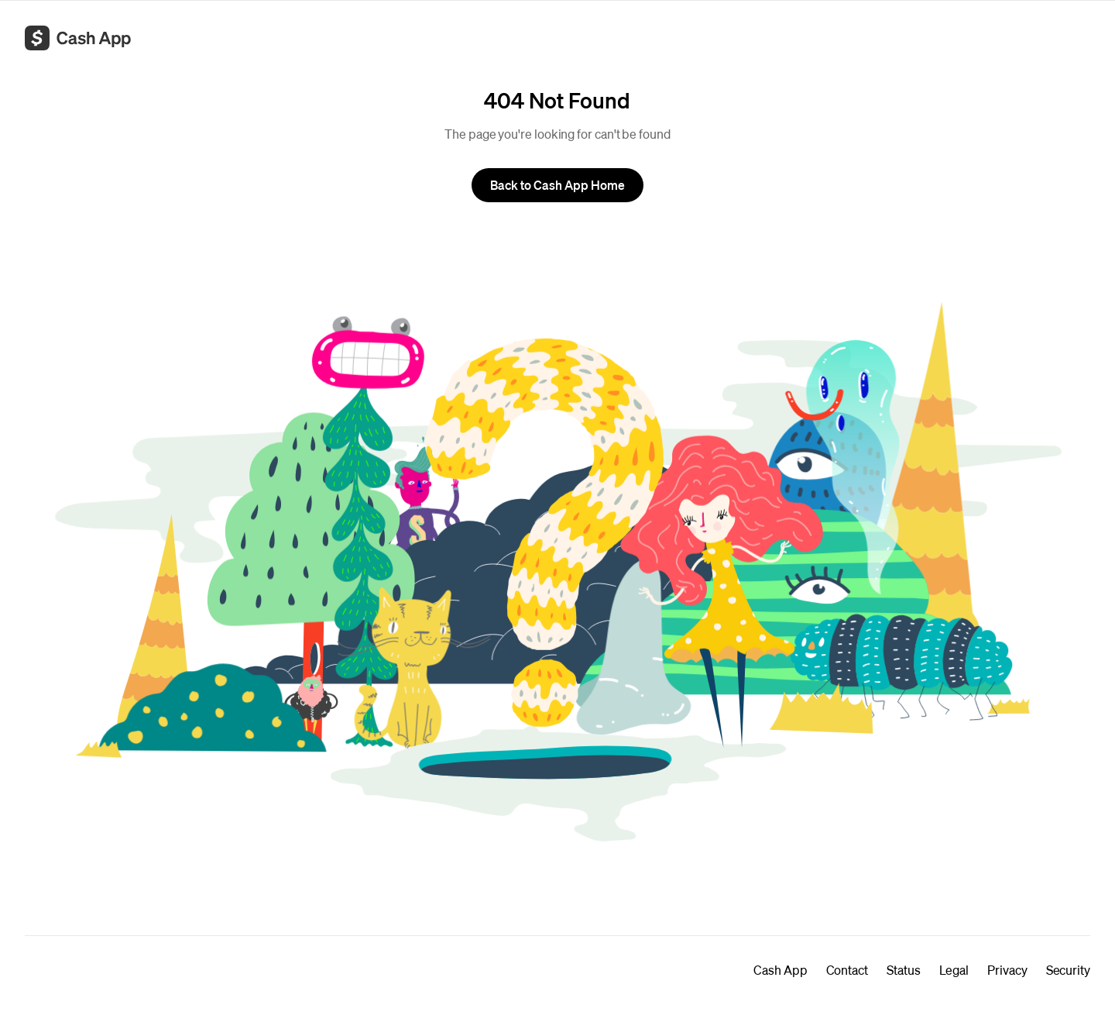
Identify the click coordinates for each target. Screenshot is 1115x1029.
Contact (847, 970)
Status (904, 970)
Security (1068, 970)
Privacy (1007, 970)
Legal (954, 970)
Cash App (780, 970)
